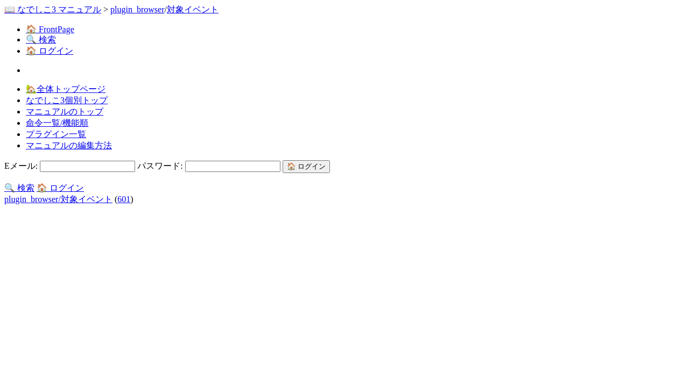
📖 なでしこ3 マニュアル (52, 9)
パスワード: (209, 165)
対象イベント (193, 9)
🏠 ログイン (49, 50)
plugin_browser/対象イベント (58, 199)
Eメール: (70, 165)
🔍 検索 (41, 39)
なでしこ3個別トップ (67, 100)
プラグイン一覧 (56, 134)
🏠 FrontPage (50, 29)
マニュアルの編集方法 (69, 145)
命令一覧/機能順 (57, 122)
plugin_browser (137, 9)
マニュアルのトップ (64, 111)
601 (123, 199)
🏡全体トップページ (66, 89)
